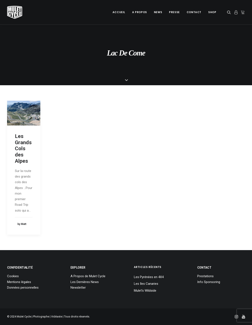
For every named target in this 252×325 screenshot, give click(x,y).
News (158, 12)
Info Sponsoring (208, 282)
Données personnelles (23, 287)
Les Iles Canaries (146, 284)
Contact (194, 12)
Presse (174, 12)
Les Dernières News (84, 282)
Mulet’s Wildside (145, 290)
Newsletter (78, 287)
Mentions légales (19, 282)
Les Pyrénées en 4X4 (149, 277)
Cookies (13, 276)
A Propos (139, 12)
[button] (229, 12)
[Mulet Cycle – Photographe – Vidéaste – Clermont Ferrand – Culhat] (14, 12)
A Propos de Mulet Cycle (87, 276)
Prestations (205, 276)
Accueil (119, 12)
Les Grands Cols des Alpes (23, 148)
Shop (212, 12)
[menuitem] (119, 12)
